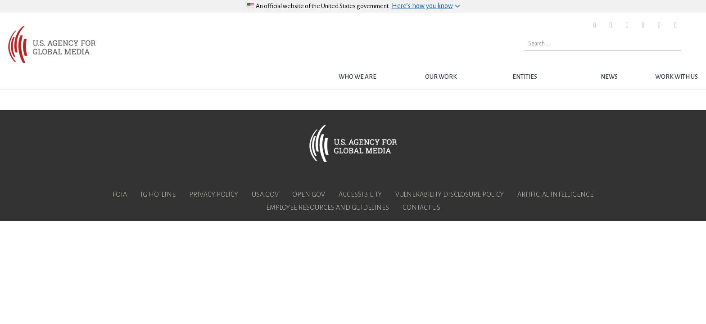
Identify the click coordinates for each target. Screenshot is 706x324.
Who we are (357, 76)
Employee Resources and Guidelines (327, 207)
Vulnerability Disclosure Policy (449, 194)
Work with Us (676, 76)
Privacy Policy (213, 194)
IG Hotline (158, 194)
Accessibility (360, 194)
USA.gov (265, 194)
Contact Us (421, 207)
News (609, 76)
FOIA (120, 194)
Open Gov (308, 194)
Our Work (441, 76)
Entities (524, 76)
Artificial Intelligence (555, 194)
